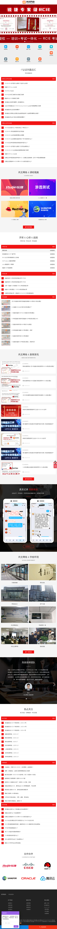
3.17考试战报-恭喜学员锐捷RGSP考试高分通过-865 (25, 318)
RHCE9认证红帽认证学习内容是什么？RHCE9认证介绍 (19, 820)
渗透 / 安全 (28, 49)
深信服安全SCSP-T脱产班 (9, 254)
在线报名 (52, 254)
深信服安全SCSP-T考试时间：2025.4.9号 (15, 722)
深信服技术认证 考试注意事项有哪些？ (15, 117)
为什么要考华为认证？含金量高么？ (14, 839)
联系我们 (28, 546)
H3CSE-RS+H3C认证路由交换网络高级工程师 (17, 150)
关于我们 (10, 900)
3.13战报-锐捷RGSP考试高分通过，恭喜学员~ (23, 341)
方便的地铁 (15, 582)
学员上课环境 (14, 646)
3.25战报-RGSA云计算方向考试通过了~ (22, 307)
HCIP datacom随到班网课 (8, 261)
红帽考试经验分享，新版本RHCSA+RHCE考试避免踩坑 (19, 293)
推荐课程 (28, 903)
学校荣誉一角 (42, 625)
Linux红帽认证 (14, 219)
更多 (53, 78)
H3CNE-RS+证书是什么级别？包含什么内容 (16, 83)
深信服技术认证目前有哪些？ (12, 109)
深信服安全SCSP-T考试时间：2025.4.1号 (15, 730)
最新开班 (17, 61)
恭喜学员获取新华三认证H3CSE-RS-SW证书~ (34, 438)
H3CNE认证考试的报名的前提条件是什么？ (16, 142)
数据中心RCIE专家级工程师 (12, 98)
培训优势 (10, 907)
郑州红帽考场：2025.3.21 (11, 756)
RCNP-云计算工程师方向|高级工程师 (14, 94)
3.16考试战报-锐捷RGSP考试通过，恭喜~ (22, 330)
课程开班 (28, 900)
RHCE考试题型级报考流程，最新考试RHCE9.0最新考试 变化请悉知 (22, 824)
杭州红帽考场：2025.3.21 (11, 753)
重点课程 (46, 900)
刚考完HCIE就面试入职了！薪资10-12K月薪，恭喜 (18, 782)
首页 (17, 49)
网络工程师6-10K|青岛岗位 (12, 793)
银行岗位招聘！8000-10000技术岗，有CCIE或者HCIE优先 (20, 774)
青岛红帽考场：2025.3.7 (11, 741)
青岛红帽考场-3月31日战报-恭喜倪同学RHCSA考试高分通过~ (38, 366)
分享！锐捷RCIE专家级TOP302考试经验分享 (16, 285)
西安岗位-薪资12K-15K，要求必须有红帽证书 (16, 789)
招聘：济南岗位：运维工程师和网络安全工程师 (17, 771)
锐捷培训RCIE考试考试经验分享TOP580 (15, 278)
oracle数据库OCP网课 (8, 264)
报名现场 (42, 646)
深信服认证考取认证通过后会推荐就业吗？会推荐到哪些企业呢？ (22, 113)
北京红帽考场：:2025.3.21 (11, 745)
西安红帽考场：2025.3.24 (11, 738)
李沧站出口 (15, 604)
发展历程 (10, 905)
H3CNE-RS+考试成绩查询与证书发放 (14, 131)
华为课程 (47, 911)
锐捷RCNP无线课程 (7, 267)
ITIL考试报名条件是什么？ (12, 835)
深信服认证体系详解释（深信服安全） (15, 102)
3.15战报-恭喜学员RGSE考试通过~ (20, 336)
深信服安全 (40, 49)
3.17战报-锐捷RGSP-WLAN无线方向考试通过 (23, 313)
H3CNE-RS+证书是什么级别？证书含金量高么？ (17, 146)
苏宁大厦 (42, 604)
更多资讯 (28, 479)
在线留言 (40, 61)
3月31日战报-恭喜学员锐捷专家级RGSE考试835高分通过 (26, 301)
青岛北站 (42, 582)
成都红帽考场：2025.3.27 (11, 734)
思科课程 (51, 55)
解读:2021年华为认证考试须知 (13, 843)
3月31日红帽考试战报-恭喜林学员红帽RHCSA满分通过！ (37, 395)
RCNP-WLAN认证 (9, 90)
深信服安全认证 (42, 219)
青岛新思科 (11, 894)
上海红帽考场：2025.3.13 (11, 749)
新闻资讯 (28, 61)
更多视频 (28, 227)
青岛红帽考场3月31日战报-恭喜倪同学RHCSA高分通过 (37, 380)
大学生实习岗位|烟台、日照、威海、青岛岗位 (17, 797)
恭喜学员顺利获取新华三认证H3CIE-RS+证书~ (35, 409)
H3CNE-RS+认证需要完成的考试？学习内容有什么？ (18, 139)
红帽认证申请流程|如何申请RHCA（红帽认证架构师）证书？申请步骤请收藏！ (25, 157)
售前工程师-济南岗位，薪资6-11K (13, 801)
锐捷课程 (5, 49)
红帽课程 (5, 61)
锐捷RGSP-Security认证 (11, 87)
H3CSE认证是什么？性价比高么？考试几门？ (17, 127)
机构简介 (10, 903)
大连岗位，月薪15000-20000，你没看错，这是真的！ (19, 767)
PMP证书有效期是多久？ (11, 828)
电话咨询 (43, 927)
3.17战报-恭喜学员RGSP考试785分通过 (22, 324)
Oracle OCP (51, 49)
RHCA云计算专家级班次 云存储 (10, 257)
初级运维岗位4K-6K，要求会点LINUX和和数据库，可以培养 (20, 786)
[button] (24, 41)
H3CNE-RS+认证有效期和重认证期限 (14, 135)
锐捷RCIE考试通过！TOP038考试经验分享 (16, 289)
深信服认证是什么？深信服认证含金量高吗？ (17, 809)
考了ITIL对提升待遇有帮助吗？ (13, 831)
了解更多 (28, 652)
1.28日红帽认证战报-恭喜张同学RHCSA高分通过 (35, 467)
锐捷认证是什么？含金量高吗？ (13, 813)
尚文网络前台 (14, 625)
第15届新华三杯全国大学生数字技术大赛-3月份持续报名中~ (38, 424)
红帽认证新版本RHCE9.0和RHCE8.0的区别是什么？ (18, 161)
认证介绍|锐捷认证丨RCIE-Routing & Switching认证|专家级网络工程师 (23, 106)
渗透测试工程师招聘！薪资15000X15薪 (15, 778)
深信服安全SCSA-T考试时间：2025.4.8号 (15, 726)
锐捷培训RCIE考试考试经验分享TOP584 (15, 282)
